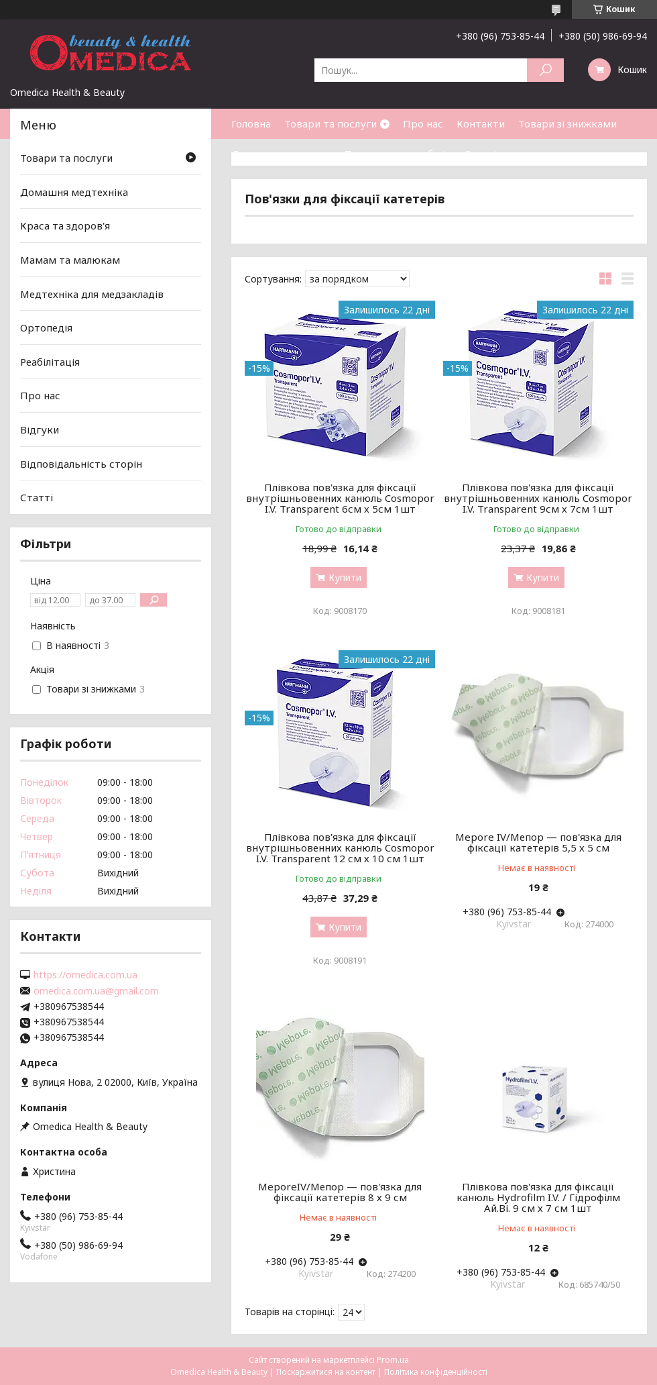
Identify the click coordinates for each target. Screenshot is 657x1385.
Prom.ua (393, 1360)
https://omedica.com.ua (85, 975)
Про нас (423, 123)
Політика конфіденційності (435, 1372)
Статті (480, 153)
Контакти (481, 123)
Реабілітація (50, 361)
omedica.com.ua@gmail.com (96, 991)
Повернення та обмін (397, 153)
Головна (251, 123)
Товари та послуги (330, 123)
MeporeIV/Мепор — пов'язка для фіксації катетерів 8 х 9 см (340, 1191)
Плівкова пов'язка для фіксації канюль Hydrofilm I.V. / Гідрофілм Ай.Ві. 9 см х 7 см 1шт (538, 1197)
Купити (344, 577)
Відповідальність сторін (81, 463)
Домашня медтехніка (74, 192)
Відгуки (39, 429)
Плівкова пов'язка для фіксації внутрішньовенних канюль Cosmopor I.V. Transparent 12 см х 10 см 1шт (340, 847)
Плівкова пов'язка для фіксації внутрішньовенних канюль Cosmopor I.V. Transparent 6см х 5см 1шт (340, 498)
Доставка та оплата (281, 153)
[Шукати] (545, 70)
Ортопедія (46, 327)
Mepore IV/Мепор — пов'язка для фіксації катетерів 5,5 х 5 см (538, 842)
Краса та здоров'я (65, 225)
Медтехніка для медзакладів (92, 293)
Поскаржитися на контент (325, 1372)
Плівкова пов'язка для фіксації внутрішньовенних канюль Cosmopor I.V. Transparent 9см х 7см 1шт (538, 498)
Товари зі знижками (567, 123)
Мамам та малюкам (70, 259)
